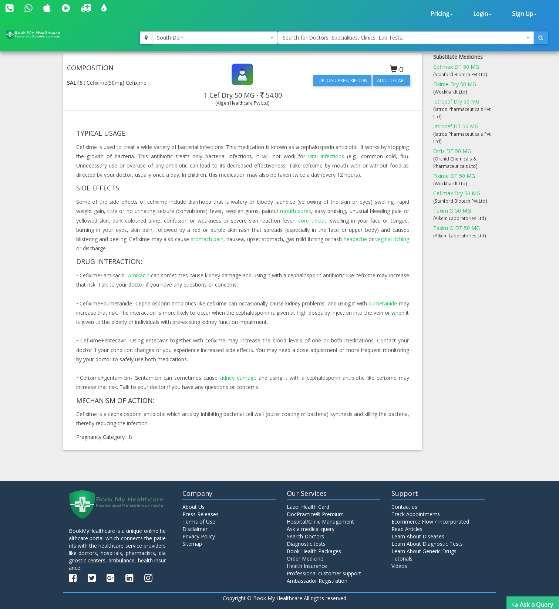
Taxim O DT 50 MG (456, 227)
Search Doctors (305, 536)
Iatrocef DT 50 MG (455, 126)
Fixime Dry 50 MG (454, 84)
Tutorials (401, 558)
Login (482, 14)
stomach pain (207, 239)
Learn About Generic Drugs (424, 551)
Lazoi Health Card (308, 506)
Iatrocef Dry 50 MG (456, 101)
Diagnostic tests (306, 543)
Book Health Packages (314, 551)
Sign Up (524, 14)
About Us (193, 506)
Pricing (441, 14)
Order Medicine (305, 558)
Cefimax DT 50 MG (456, 66)
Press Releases (200, 514)
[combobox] (215, 37)
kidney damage (237, 377)
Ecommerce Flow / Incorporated (430, 521)
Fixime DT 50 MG (454, 175)
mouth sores (295, 210)
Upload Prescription (342, 80)
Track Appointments (415, 514)
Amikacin (138, 275)
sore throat (312, 220)
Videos (399, 565)
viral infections (326, 156)
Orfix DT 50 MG (452, 151)
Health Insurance (307, 565)
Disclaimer (195, 528)
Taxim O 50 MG (452, 210)
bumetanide (382, 303)
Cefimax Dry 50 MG (456, 193)
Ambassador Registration (317, 580)
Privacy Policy (198, 536)
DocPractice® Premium (315, 514)
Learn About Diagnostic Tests (427, 543)
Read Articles (406, 528)
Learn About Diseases (417, 536)
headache (355, 239)
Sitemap (192, 543)
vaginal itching (392, 239)
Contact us (404, 506)
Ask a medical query (310, 528)
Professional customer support (324, 573)
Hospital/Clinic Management (320, 521)
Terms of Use (198, 521)
